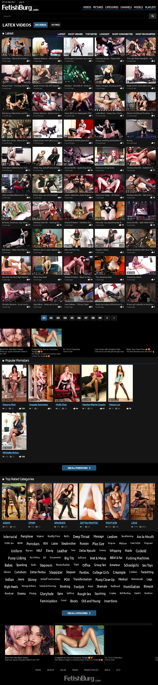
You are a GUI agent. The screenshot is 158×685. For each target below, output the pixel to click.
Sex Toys (147, 565)
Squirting (100, 593)
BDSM (20, 543)
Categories (111, 7)
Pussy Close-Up (105, 579)
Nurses (29, 550)
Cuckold (141, 551)
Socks (33, 564)
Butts (66, 536)
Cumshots (20, 572)
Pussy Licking (17, 558)
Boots (74, 601)
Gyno (60, 593)
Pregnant (148, 543)
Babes (9, 565)
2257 (118, 669)
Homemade (137, 578)
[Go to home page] (20, 8)
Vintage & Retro (29, 586)
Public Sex (9, 543)
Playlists (150, 7)
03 (58, 318)
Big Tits (69, 558)
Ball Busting (125, 593)
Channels (126, 7)
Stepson (70, 572)
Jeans (21, 579)
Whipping (115, 550)
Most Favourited (145, 33)
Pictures (98, 7)
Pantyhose (27, 536)
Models (138, 7)
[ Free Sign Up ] (8, 1)
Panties (84, 572)
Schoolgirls (131, 565)
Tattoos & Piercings (47, 586)
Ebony (49, 550)
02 (51, 318)
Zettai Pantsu (38, 572)
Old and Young (90, 601)
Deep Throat (81, 536)
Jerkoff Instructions (50, 578)
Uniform (16, 551)
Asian (90, 586)
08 (93, 318)
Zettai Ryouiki (87, 550)
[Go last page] (107, 318)
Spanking (21, 565)
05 (72, 318)
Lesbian (133, 571)
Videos (87, 7)
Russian (84, 543)
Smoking (65, 586)
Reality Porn (54, 536)
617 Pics (55, 24)
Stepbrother (68, 543)
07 (86, 318)
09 (100, 318)
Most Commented (122, 33)
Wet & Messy (98, 558)
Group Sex (100, 565)
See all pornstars (77, 467)
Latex (54, 543)
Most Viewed (75, 33)
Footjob (79, 586)
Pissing (32, 593)
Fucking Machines (137, 558)
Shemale (102, 586)
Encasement (55, 557)
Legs (149, 579)
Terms (75, 669)
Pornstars (33, 544)
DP (44, 557)
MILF (39, 550)
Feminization (48, 601)
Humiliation (131, 587)
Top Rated (91, 33)
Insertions (110, 601)
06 (79, 318)
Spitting (70, 593)
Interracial (10, 536)
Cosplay (112, 593)
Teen (73, 550)
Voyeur (40, 536)
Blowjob (148, 586)
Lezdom (112, 536)
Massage (98, 536)
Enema (21, 593)
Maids (128, 550)
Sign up (50, 669)
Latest (61, 33)
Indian (9, 579)
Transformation (82, 579)
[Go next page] (114, 318)
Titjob (76, 564)
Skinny (32, 579)
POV (67, 579)
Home (38, 669)
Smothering (127, 536)
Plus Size (98, 544)
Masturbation (63, 564)
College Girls (101, 572)
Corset (63, 600)
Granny (102, 550)
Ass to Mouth (145, 536)
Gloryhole (46, 594)
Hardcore (148, 593)
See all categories (77, 613)
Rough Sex (84, 593)
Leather (62, 551)
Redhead (115, 586)
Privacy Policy (91, 669)
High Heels (11, 586)
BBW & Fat (116, 557)
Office (86, 565)
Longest (104, 33)
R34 (45, 543)
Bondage (9, 593)
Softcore (82, 557)
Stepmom (46, 565)
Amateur (115, 565)
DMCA (107, 669)
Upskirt (137, 593)
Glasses (7, 571)
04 (65, 318)
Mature (123, 543)
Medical (122, 579)
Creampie (119, 572)
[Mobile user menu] (117, 7)
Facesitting (147, 572)
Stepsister (55, 572)
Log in (21, 1)
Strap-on (111, 543)
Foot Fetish (135, 543)
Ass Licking (35, 557)
